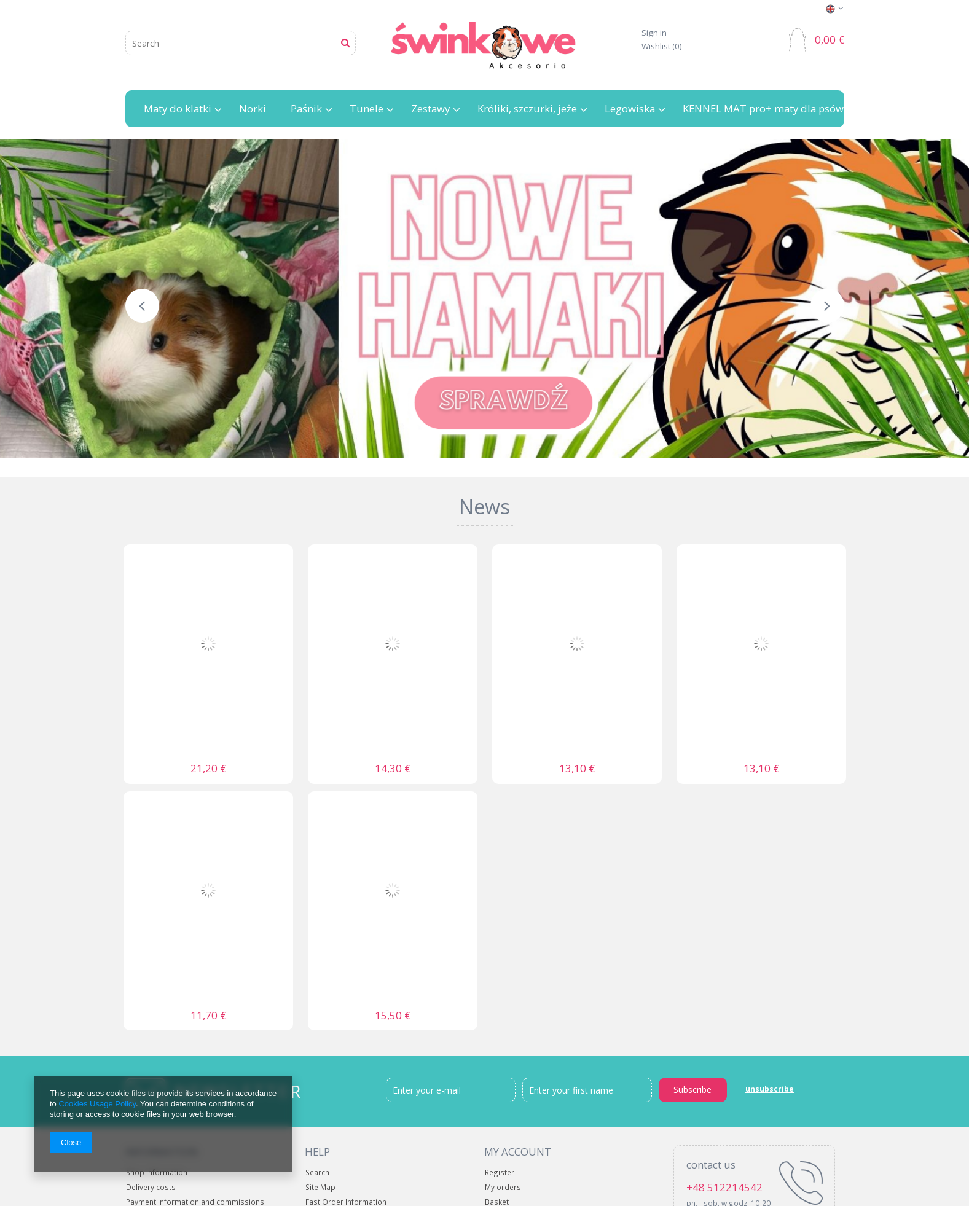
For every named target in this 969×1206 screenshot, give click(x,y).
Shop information (156, 1173)
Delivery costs (151, 1188)
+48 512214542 (724, 1187)
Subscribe (692, 1089)
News (484, 506)
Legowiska (630, 109)
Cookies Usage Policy (96, 1103)
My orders (503, 1188)
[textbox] (240, 43)
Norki (252, 109)
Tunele (366, 109)
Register (499, 1173)
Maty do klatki (177, 109)
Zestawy (430, 109)
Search (317, 1173)
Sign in (654, 33)
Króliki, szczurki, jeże (527, 109)
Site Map (320, 1188)
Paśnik (306, 109)
